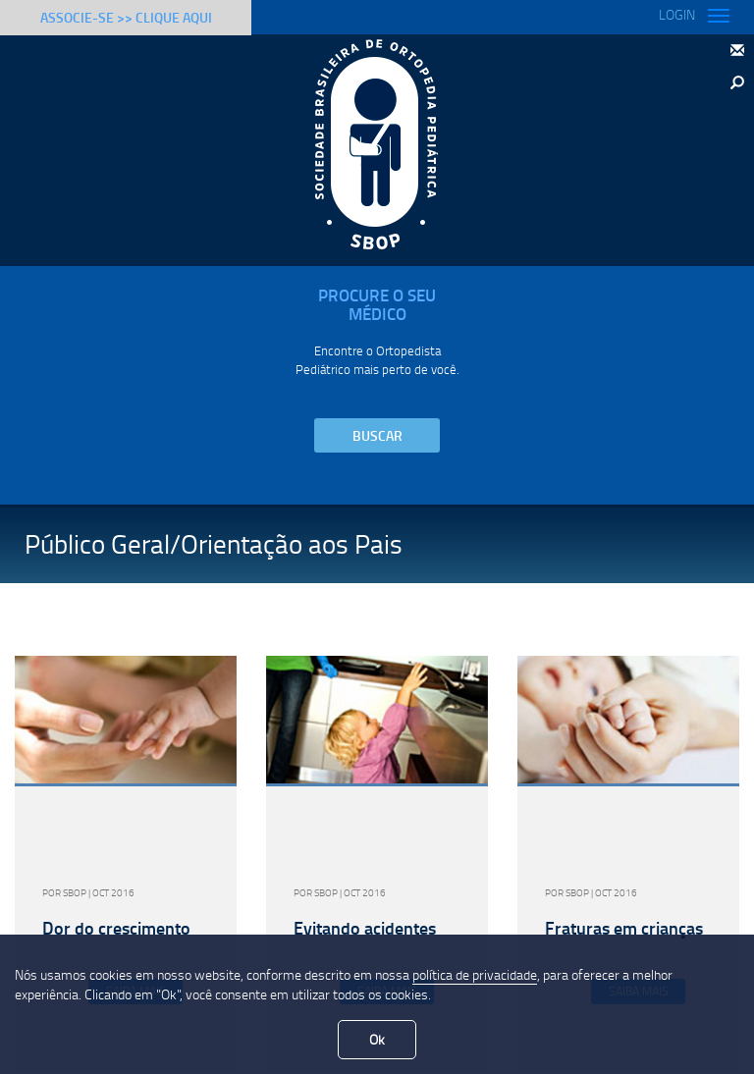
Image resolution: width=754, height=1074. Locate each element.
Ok (377, 1039)
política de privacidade (474, 974)
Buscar (377, 435)
